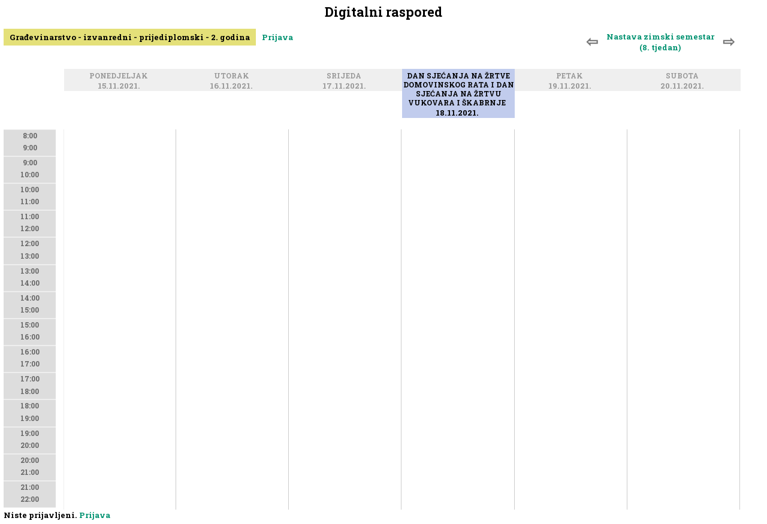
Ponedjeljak (120, 76)
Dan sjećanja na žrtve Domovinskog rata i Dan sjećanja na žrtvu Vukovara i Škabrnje (458, 89)
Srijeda (346, 76)
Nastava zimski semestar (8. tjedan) (660, 42)
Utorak (233, 76)
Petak (571, 76)
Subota (684, 76)
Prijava (277, 37)
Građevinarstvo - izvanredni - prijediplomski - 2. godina (130, 37)
